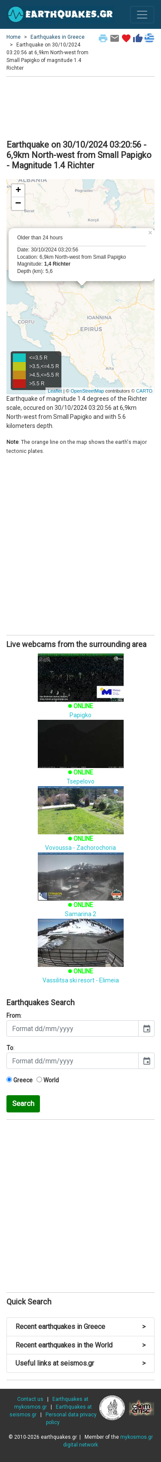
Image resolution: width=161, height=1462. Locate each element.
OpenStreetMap (87, 390)
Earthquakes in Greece (57, 37)
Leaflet (55, 390)
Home (13, 37)
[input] (72, 1028)
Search (23, 1103)
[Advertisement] (80, 106)
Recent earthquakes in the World (80, 1345)
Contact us (30, 1399)
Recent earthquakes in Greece (80, 1327)
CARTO (144, 390)
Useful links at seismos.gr (80, 1363)
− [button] (18, 203)
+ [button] (18, 190)
